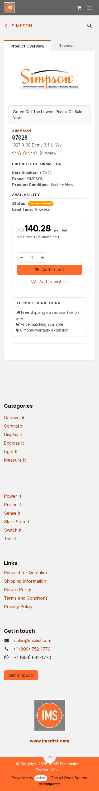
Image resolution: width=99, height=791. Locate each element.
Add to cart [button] (49, 269)
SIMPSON (18, 25)
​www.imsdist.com (49, 740)
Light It (10, 451)
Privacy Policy (18, 606)
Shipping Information (25, 581)
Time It (11, 538)
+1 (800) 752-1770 (31, 649)
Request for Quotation (26, 572)
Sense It (12, 513)
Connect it (14, 417)
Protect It (13, 504)
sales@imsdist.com (32, 640)
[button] (89, 26)
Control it (13, 426)
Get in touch (21, 675)
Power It (12, 496)
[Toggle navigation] (89, 7)
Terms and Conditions (26, 598)
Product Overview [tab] (27, 46)
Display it (13, 434)
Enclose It (14, 443)
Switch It (12, 530)
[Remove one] (21, 257)
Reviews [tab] (66, 45)
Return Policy (17, 589)
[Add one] (42, 257)
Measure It (15, 460)
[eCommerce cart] (79, 7)
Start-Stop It (16, 521)
